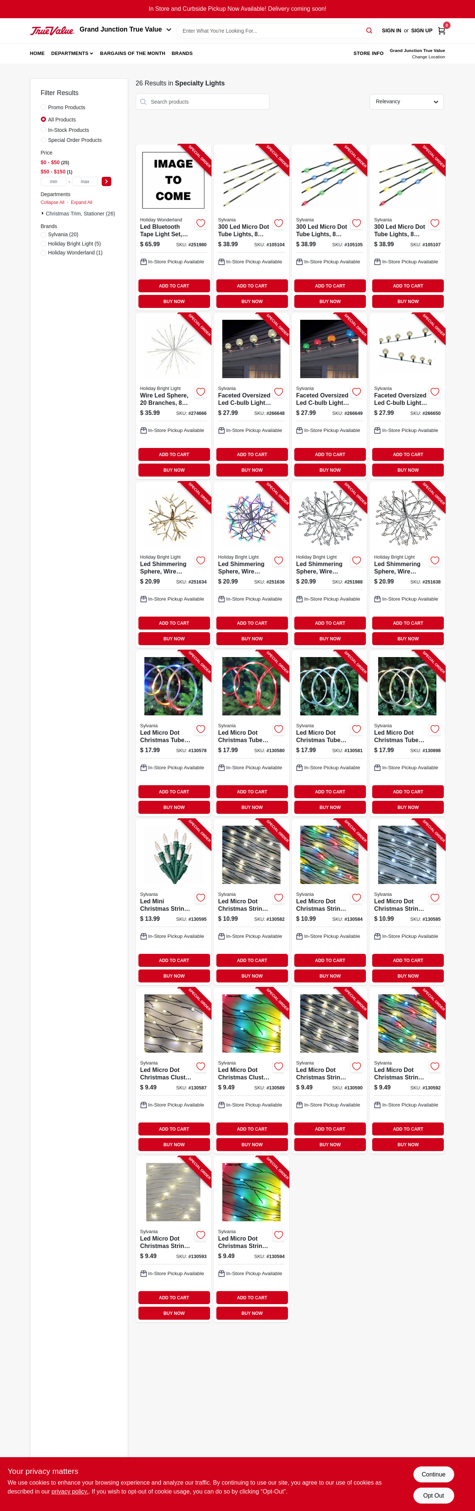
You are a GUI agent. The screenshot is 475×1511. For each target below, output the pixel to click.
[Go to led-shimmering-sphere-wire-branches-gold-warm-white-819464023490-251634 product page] (173, 565)
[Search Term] (277, 30)
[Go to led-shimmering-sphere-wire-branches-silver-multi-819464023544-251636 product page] (251, 565)
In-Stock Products (68, 130)
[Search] (369, 30)
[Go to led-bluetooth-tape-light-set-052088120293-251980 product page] (173, 227)
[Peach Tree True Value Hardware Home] (52, 30)
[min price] (54, 181)
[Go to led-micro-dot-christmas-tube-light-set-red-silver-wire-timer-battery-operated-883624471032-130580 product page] (251, 733)
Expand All (81, 202)
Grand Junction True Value (126, 29)
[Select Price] (106, 181)
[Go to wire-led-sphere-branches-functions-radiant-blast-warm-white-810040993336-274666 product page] (173, 396)
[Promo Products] (43, 107)
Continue (433, 1474)
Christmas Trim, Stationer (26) (80, 214)
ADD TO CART (174, 286)
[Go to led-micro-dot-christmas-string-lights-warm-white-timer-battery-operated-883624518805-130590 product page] (329, 1071)
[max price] (85, 181)
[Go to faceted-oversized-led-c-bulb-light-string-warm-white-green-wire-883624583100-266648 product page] (251, 396)
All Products (62, 119)
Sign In (391, 30)
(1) (75, 253)
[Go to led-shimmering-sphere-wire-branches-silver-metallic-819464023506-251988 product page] (329, 565)
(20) (63, 234)
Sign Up (422, 30)
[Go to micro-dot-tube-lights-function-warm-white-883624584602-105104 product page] (251, 227)
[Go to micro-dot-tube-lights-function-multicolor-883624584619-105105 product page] (329, 227)
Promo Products (66, 107)
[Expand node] (43, 213)
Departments (69, 53)
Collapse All (53, 202)
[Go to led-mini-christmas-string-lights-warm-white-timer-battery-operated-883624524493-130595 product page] (173, 902)
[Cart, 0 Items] (441, 31)
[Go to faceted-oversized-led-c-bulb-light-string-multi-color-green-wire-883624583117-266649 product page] (329, 396)
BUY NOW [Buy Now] (173, 301)
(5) (74, 244)
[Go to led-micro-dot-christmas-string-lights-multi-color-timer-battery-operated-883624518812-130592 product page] (407, 1071)
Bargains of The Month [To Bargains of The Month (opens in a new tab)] (133, 53)
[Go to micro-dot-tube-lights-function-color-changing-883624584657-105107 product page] (407, 227)
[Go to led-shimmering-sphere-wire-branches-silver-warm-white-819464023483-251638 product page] (407, 565)
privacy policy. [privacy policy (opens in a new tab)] (70, 1491)
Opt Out (433, 1495)
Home (37, 53)
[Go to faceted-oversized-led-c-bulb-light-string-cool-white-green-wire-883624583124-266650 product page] (407, 396)
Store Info (369, 53)
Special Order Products (75, 140)
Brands (182, 53)
